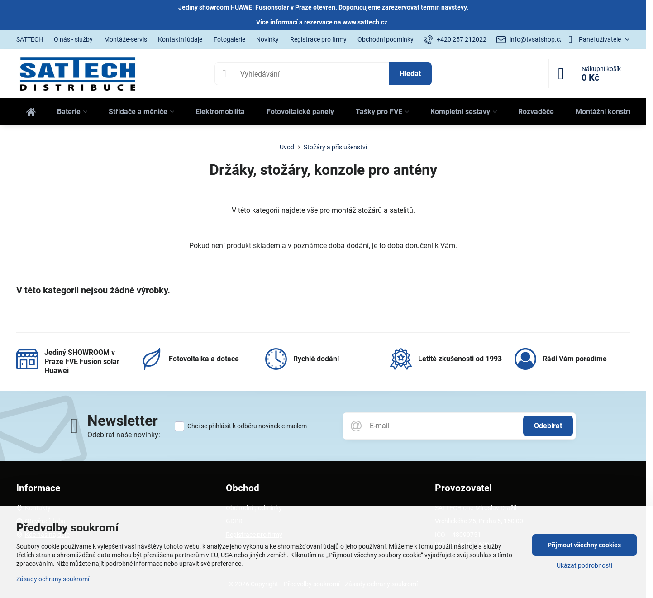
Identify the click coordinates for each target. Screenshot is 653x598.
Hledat (410, 73)
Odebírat (548, 425)
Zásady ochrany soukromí (52, 579)
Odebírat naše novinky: (123, 435)
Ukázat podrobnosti (584, 565)
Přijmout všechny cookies (584, 545)
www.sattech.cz (365, 22)
